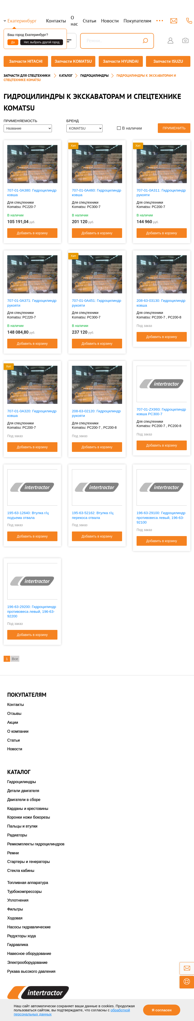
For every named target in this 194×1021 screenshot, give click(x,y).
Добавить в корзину (32, 231)
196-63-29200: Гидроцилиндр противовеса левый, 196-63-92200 (31, 609)
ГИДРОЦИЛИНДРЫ (94, 74)
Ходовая (14, 916)
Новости (110, 21)
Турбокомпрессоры (24, 890)
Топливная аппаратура (27, 881)
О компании (17, 730)
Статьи (89, 21)
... (160, 18)
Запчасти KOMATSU (73, 61)
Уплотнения (17, 899)
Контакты (56, 21)
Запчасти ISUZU (169, 61)
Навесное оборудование (29, 952)
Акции (12, 721)
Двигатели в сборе (23, 798)
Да (13, 42)
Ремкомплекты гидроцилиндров (35, 842)
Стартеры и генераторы (28, 860)
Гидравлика (17, 943)
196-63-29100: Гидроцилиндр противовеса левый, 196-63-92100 (161, 516)
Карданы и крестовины (27, 807)
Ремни (13, 851)
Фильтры (15, 907)
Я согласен (162, 1010)
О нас (74, 20)
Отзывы (14, 712)
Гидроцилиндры (21, 780)
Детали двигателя (23, 789)
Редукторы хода (21, 934)
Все (15, 657)
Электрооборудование (27, 961)
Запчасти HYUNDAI (121, 61)
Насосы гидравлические (29, 925)
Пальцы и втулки (22, 824)
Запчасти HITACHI (25, 61)
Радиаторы (17, 833)
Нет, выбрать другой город (41, 42)
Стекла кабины (20, 869)
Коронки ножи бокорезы (28, 816)
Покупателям (137, 21)
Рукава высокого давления (31, 970)
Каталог (65, 74)
